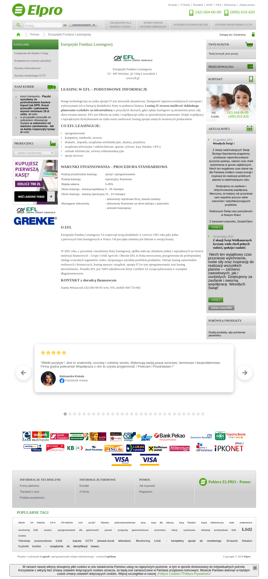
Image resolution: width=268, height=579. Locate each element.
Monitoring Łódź (148, 540)
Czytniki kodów (29, 546)
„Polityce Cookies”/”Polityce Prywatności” (184, 574)
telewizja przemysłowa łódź (218, 530)
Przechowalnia (221, 66)
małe (231, 522)
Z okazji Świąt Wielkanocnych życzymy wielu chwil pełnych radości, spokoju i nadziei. (232, 243)
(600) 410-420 (242, 12)
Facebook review (73, 380)
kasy (143, 522)
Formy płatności (29, 485)
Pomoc (35, 34)
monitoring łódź (28, 530)
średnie (22, 536)
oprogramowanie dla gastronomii (78, 530)
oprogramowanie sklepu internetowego (72, 556)
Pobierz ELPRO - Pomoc (230, 482)
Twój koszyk (219, 44)
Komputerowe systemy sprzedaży (153, 24)
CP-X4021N (67, 522)
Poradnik (198, 4)
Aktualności (219, 129)
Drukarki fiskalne (239, 540)
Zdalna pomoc (247, 4)
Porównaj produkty (225, 320)
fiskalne (105, 522)
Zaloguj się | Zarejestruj (232, 34)
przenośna (160, 530)
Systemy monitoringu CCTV (233, 24)
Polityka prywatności (32, 497)
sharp (174, 530)
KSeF (209, 4)
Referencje (230, 4)
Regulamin (146, 491)
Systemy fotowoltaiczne (190, 24)
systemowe (189, 530)
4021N (21, 522)
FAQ (218, 4)
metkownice (246, 522)
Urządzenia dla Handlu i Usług (120, 24)
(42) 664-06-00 (208, 12)
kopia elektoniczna (212, 522)
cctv (80, 522)
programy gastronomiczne (133, 530)
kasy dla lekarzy (162, 522)
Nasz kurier (24, 86)
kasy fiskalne (187, 522)
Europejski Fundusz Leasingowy (69, 34)
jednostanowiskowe (125, 522)
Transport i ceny (29, 491)
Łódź (247, 529)
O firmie (185, 4)
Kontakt (172, 4)
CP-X (52, 522)
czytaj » (215, 226)
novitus (48, 530)
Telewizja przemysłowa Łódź (40, 540)
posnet (108, 530)
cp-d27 (91, 522)
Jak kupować (147, 485)
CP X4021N (37, 522)
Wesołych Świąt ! (224, 143)
